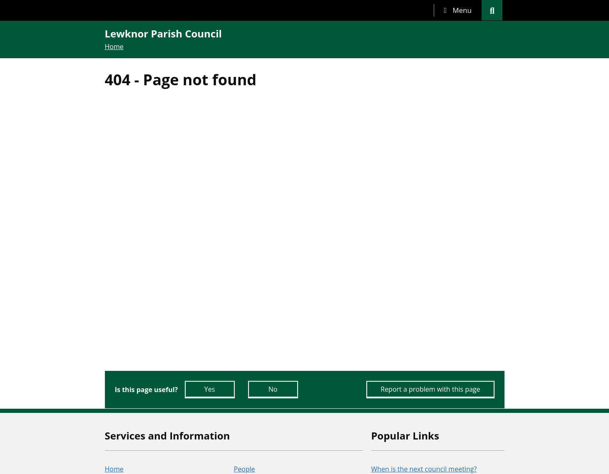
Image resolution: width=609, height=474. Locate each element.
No (273, 389)
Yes (209, 389)
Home (114, 46)
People (244, 469)
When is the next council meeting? (424, 469)
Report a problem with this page (430, 389)
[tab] (458, 10)
